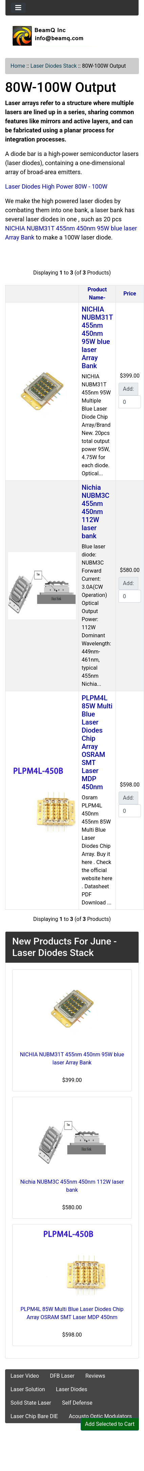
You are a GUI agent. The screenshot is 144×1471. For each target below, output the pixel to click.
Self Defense (77, 1403)
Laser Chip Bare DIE (34, 1416)
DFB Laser (62, 1376)
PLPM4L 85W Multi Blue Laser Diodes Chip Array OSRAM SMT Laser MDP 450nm (97, 742)
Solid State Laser (31, 1403)
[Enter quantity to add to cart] (130, 401)
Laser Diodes (71, 1389)
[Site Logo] (72, 35)
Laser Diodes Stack (53, 66)
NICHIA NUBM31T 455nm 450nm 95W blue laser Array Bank (97, 337)
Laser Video (25, 1376)
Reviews (95, 1376)
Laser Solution (28, 1389)
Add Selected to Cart (110, 1424)
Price (129, 293)
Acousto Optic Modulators (100, 1416)
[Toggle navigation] (18, 8)
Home (18, 66)
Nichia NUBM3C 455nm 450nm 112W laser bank (95, 511)
